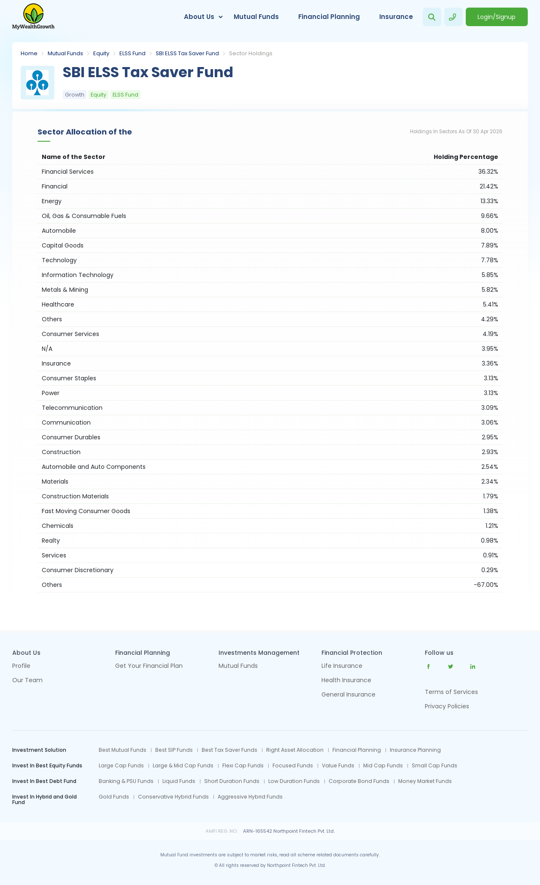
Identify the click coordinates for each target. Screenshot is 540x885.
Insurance (396, 16)
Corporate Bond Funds (359, 781)
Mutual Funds (256, 16)
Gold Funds (114, 796)
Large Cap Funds (121, 765)
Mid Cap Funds (383, 765)
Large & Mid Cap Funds (183, 765)
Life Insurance (341, 666)
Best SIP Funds (174, 750)
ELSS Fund (132, 53)
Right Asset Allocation (295, 750)
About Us (199, 16)
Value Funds (338, 765)
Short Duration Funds (231, 781)
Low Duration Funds (294, 781)
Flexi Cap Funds (243, 765)
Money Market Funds (425, 781)
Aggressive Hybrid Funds (250, 796)
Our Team (27, 680)
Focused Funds (293, 765)
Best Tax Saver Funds (229, 750)
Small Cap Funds (434, 765)
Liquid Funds (178, 781)
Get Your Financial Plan (149, 666)
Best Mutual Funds (122, 750)
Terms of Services (451, 692)
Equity (101, 53)
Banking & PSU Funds (126, 781)
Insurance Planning (415, 750)
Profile (21, 666)
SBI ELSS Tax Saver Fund (187, 53)
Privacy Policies (447, 706)
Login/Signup (497, 17)
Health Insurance (346, 680)
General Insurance (348, 695)
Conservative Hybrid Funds (173, 796)
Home (29, 53)
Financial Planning (329, 16)
